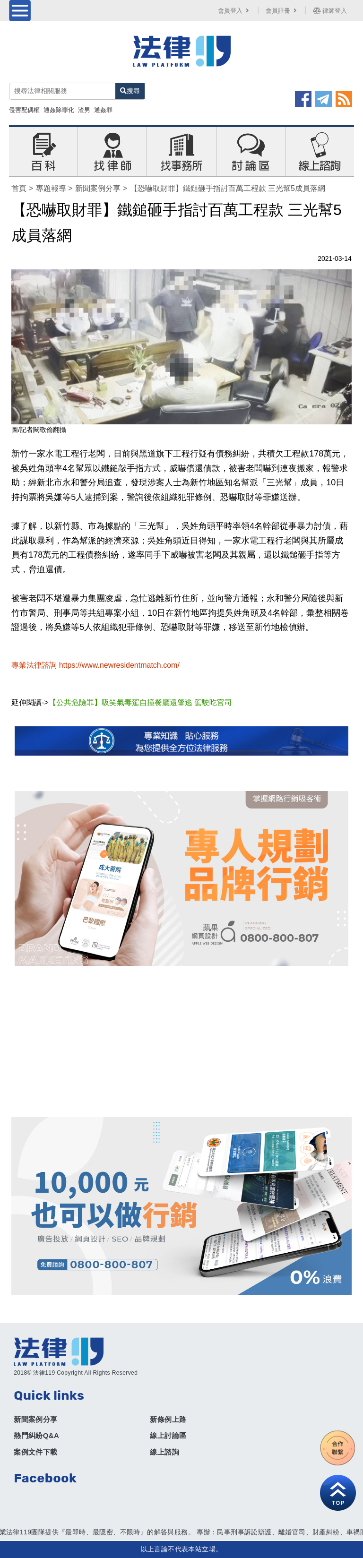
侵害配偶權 (24, 109)
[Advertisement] (181, 1041)
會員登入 (234, 10)
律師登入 (330, 10)
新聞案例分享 (98, 188)
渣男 (84, 109)
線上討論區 (168, 1435)
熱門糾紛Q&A (36, 1435)
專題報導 (51, 188)
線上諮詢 (164, 1452)
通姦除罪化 (58, 109)
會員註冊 (282, 10)
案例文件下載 (35, 1452)
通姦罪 (103, 109)
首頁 (18, 188)
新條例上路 (168, 1419)
